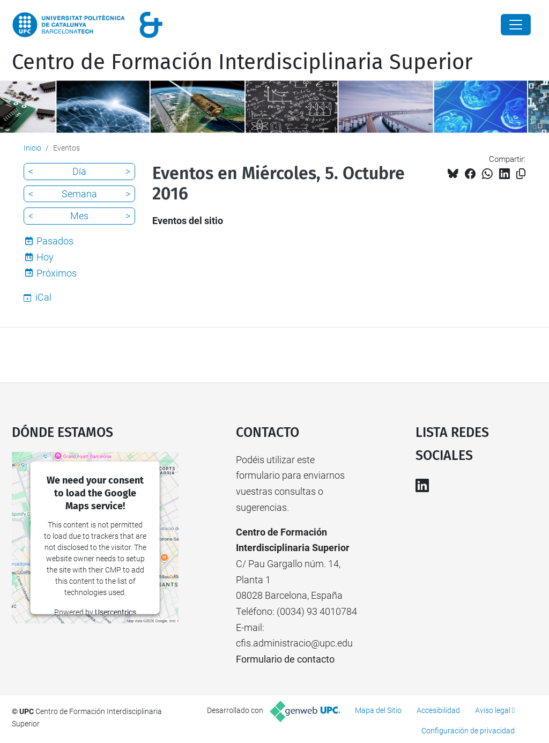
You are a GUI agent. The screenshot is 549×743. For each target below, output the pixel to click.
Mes (79, 215)
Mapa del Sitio (378, 710)
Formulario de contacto (285, 659)
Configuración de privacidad (468, 730)
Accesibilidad (438, 710)
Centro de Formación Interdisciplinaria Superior (242, 62)
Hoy (45, 257)
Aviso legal (492, 710)
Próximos (56, 273)
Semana (79, 193)
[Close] (516, 24)
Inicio (32, 148)
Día (79, 171)
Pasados (54, 241)
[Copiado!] (520, 174)
